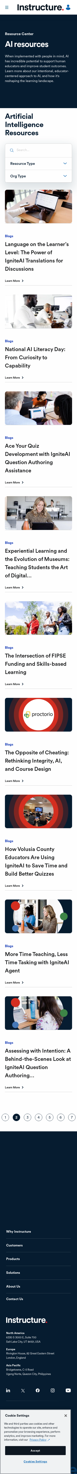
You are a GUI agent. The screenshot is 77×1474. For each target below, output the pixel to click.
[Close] (65, 1415)
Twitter (23, 1390)
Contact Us (14, 1299)
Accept (35, 1450)
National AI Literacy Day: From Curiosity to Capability (35, 357)
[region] (35, 1441)
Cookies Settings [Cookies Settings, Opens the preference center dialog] (35, 1461)
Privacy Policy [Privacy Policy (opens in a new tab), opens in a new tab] (38, 1439)
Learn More (12, 280)
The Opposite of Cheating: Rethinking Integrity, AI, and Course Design (37, 760)
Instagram (53, 1390)
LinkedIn (8, 1390)
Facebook (38, 1390)
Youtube (68, 1390)
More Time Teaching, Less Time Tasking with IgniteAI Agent (37, 962)
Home (26, 1320)
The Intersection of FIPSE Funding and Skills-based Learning (36, 663)
